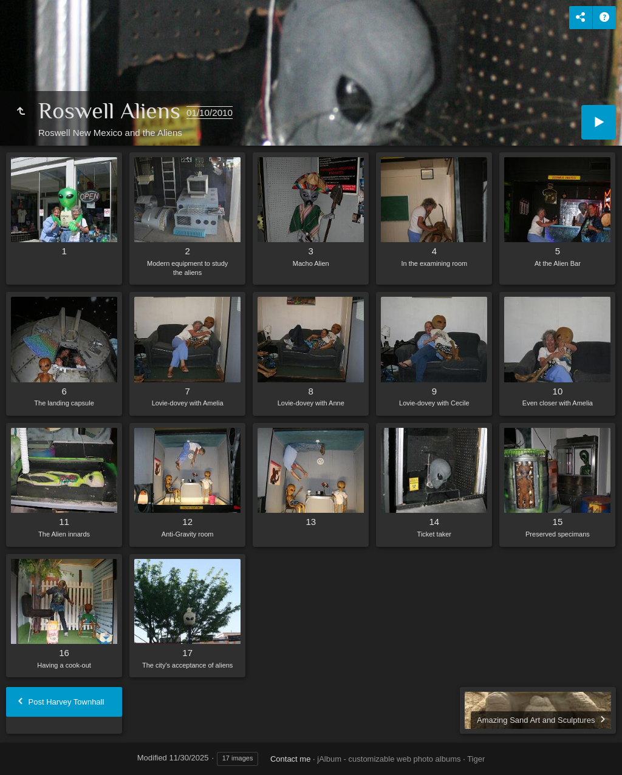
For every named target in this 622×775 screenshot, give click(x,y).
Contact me (290, 758)
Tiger (476, 758)
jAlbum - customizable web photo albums (388, 758)
